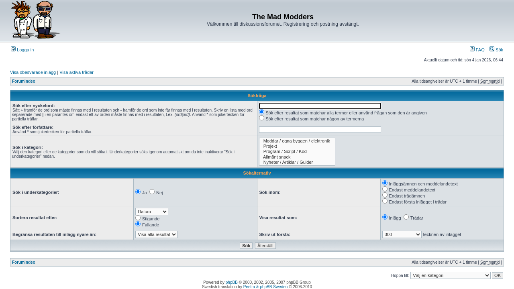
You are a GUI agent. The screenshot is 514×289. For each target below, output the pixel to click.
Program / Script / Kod (297, 151)
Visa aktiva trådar (76, 72)
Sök (496, 49)
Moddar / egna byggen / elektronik (297, 141)
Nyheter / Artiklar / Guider (297, 162)
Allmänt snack (297, 157)
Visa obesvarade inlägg (33, 72)
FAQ (477, 49)
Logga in (22, 49)
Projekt (297, 146)
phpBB (232, 282)
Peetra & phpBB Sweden (265, 287)
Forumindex (23, 81)
